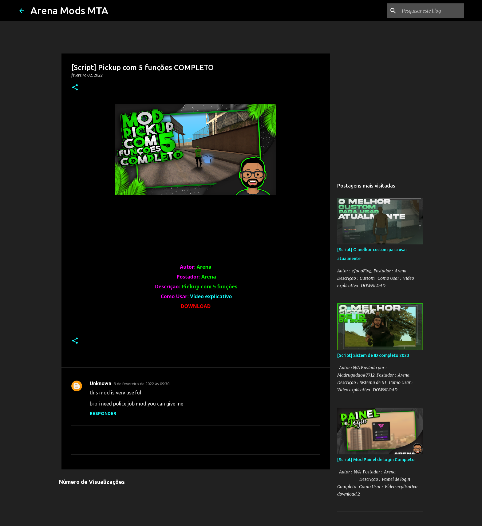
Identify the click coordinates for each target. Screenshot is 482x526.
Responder (103, 413)
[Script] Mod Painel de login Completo (376, 459)
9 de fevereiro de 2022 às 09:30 (141, 384)
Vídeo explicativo (211, 296)
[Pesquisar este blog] (431, 10)
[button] (75, 88)
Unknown (100, 383)
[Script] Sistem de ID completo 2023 (373, 355)
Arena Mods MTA (69, 10)
